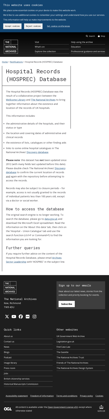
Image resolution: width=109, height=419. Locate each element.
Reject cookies (33, 26)
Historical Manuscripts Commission (21, 384)
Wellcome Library (16, 99)
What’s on (40, 46)
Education (76, 46)
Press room (9, 368)
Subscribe (66, 304)
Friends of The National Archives (72, 362)
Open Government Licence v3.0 (63, 407)
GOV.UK (101, 408)
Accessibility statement (17, 395)
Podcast (8, 357)
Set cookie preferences (58, 26)
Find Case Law (63, 346)
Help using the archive (82, 42)
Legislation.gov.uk (65, 341)
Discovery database (37, 152)
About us (8, 336)
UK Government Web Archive (71, 336)
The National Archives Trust (70, 357)
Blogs (6, 352)
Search (90, 36)
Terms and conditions (66, 395)
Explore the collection (45, 51)
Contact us (9, 341)
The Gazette (62, 352)
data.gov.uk (51, 218)
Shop (101, 36)
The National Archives (43, 99)
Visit (37, 42)
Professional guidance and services (88, 51)
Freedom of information (42, 395)
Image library (10, 362)
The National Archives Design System (75, 368)
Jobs (6, 373)
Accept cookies (12, 26)
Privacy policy (86, 395)
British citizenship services (17, 378)
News (6, 346)
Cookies (99, 395)
